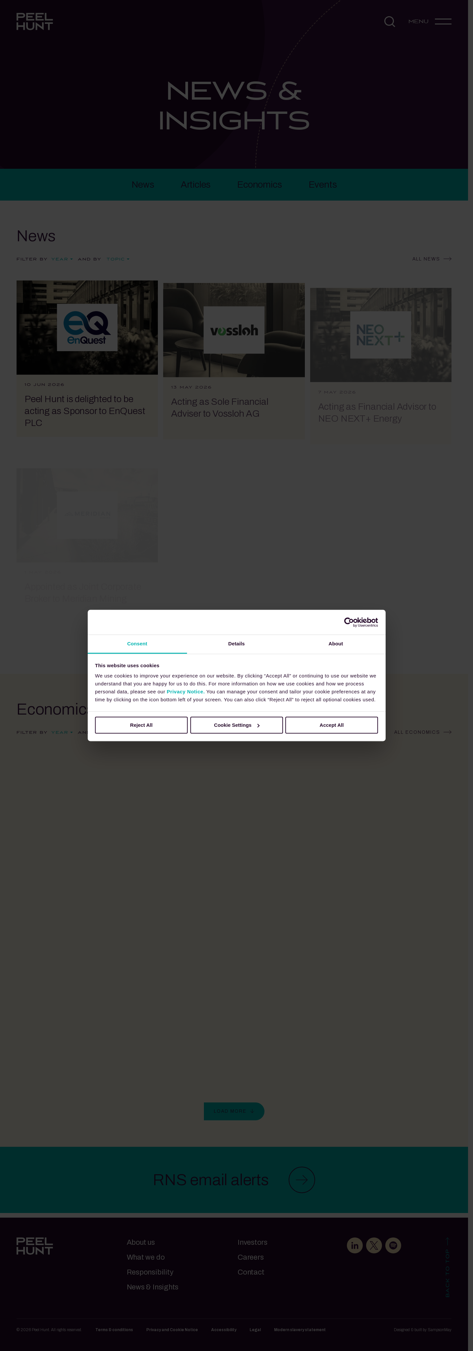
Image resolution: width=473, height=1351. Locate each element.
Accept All (332, 725)
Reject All (141, 725)
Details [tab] (236, 643)
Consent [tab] (137, 643)
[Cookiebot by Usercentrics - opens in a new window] (349, 622)
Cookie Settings (237, 725)
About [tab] (336, 643)
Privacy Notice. (186, 691)
